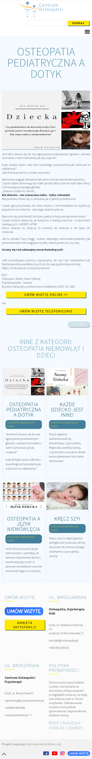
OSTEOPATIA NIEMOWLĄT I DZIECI (46, 351)
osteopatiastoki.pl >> (18, 715)
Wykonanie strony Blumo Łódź (43, 744)
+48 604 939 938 (15, 708)
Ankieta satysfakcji (25, 625)
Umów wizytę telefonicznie (46, 311)
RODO (54, 722)
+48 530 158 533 (59, 648)
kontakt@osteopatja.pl (63, 640)
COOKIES (75, 727)
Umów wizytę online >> (46, 295)
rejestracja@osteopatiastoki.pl (24, 700)
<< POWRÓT (78, 324)
